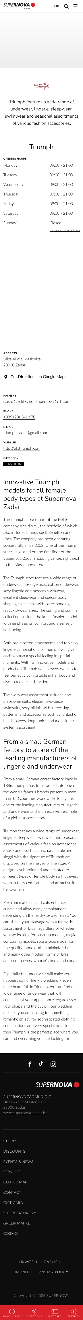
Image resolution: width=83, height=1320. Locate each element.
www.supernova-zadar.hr (25, 1113)
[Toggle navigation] (75, 6)
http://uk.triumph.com (21, 449)
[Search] (66, 6)
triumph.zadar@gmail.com (25, 433)
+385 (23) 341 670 (19, 417)
